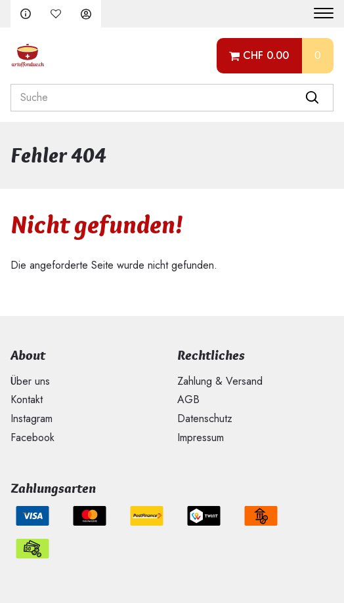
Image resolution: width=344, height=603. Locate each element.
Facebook (32, 437)
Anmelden (86, 14)
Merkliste (56, 14)
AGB (188, 399)
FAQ (26, 14)
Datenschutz (204, 418)
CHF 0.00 (266, 55)
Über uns (30, 381)
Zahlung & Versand (220, 381)
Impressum (200, 437)
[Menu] (318, 14)
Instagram (32, 418)
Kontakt (27, 399)
